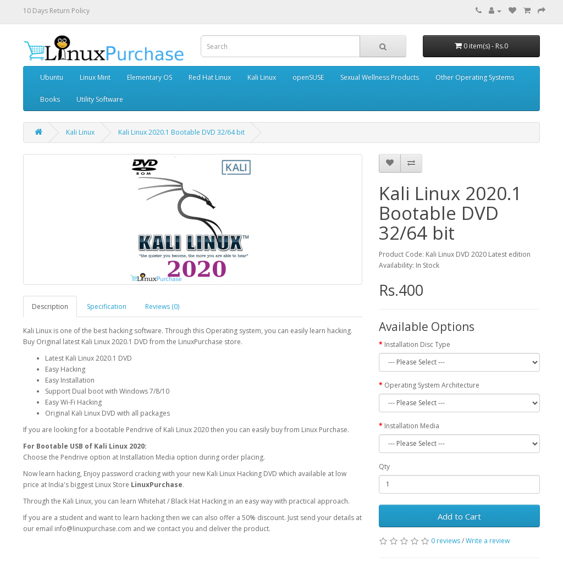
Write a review (488, 540)
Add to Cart (459, 516)
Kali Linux (261, 77)
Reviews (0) (162, 306)
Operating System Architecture (431, 385)
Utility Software (99, 99)
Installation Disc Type (417, 344)
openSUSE (308, 77)
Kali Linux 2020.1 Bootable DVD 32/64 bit (181, 132)
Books (50, 99)
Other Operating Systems (474, 77)
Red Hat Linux (210, 77)
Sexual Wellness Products (379, 77)
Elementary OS (149, 77)
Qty (384, 466)
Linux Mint (95, 77)
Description (50, 306)
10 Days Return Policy (56, 10)
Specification (106, 306)
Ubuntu (51, 77)
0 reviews (445, 540)
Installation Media (411, 425)
